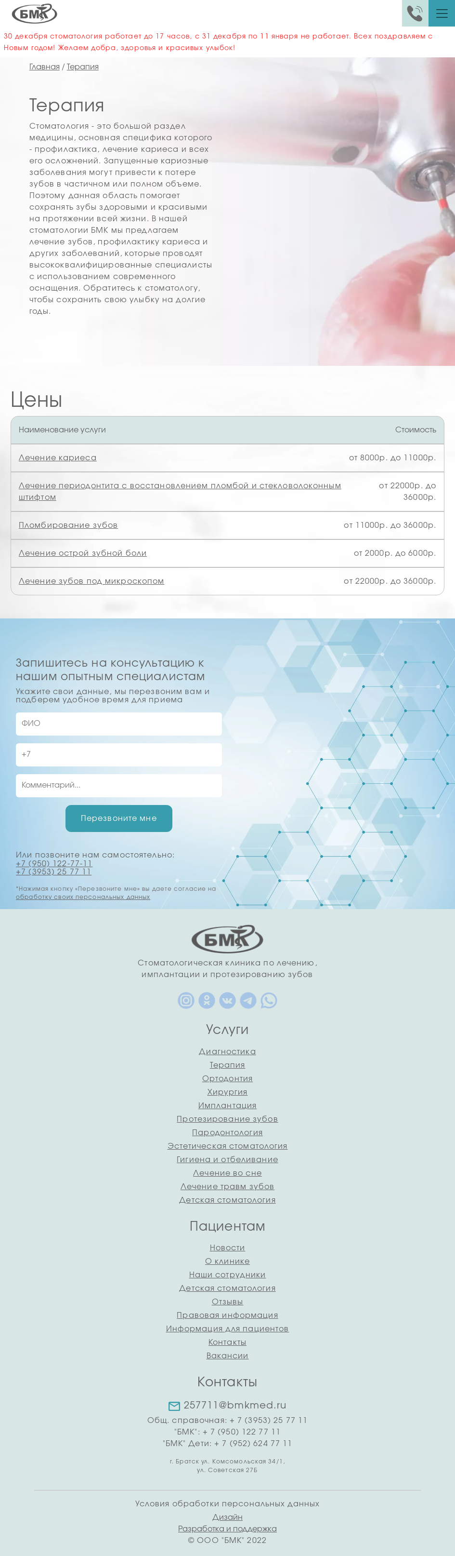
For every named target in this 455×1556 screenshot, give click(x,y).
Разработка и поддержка (227, 1529)
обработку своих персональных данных (83, 897)
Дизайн (227, 1517)
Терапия (83, 67)
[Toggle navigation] (442, 13)
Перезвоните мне (119, 818)
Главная (44, 67)
